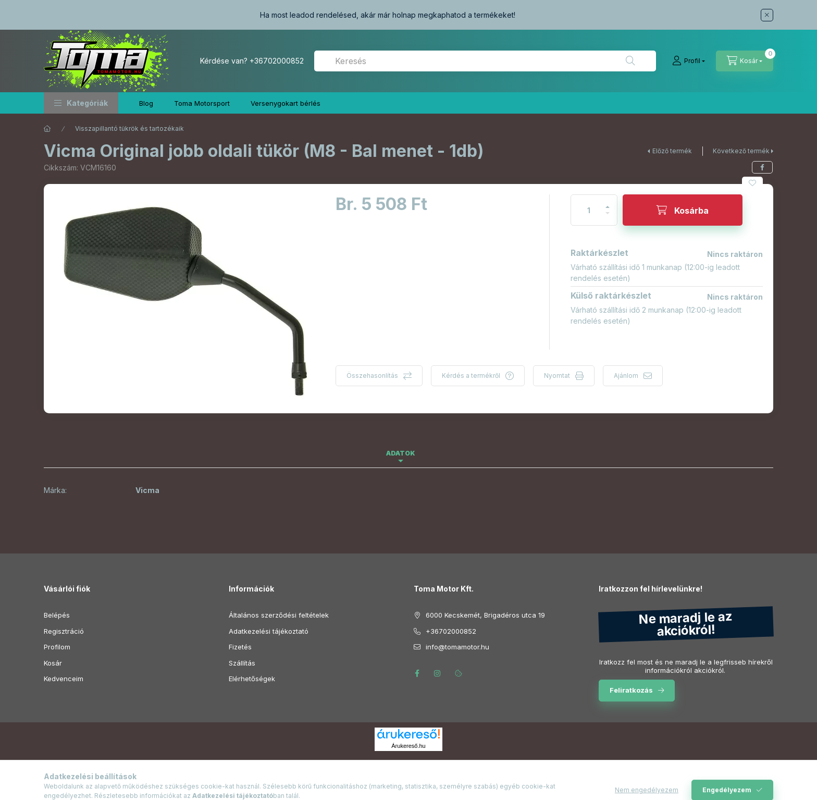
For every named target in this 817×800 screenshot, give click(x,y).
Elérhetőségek (252, 678)
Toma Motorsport (202, 103)
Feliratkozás (631, 690)
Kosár (53, 663)
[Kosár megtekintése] (744, 61)
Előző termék (672, 151)
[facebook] (762, 167)
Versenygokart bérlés (285, 103)
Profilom (57, 647)
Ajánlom (626, 375)
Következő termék (741, 151)
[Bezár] (767, 15)
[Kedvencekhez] (752, 183)
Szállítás (242, 663)
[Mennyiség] (589, 210)
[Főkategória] (47, 128)
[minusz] (607, 217)
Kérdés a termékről (471, 375)
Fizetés (240, 647)
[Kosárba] (682, 210)
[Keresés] (630, 61)
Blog (146, 103)
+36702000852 (277, 60)
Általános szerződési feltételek (279, 615)
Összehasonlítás (372, 375)
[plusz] (607, 202)
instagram (437, 673)
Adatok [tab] (400, 453)
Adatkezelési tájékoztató (268, 631)
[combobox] (485, 61)
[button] (81, 103)
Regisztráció (64, 631)
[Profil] (688, 61)
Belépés (57, 615)
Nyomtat (557, 375)
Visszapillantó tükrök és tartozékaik (129, 128)
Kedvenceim (63, 678)
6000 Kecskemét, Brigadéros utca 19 (485, 615)
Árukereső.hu (408, 746)
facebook (416, 673)
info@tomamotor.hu (457, 647)
